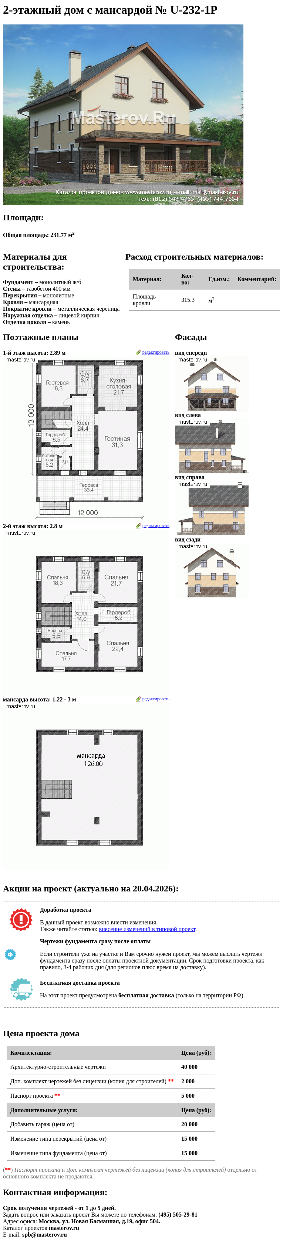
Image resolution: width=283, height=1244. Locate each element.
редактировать (155, 352)
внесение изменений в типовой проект (147, 929)
